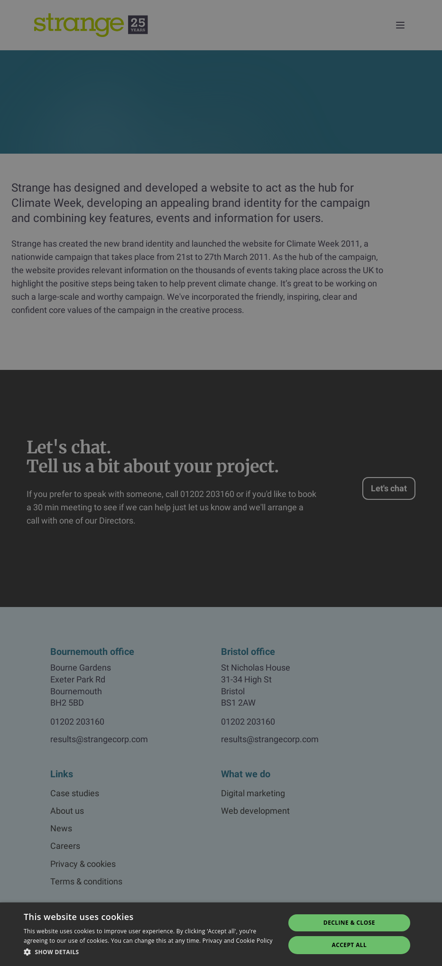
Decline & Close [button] (349, 923)
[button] (150, 952)
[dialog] (221, 483)
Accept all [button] (349, 945)
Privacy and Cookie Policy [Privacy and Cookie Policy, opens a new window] (238, 941)
